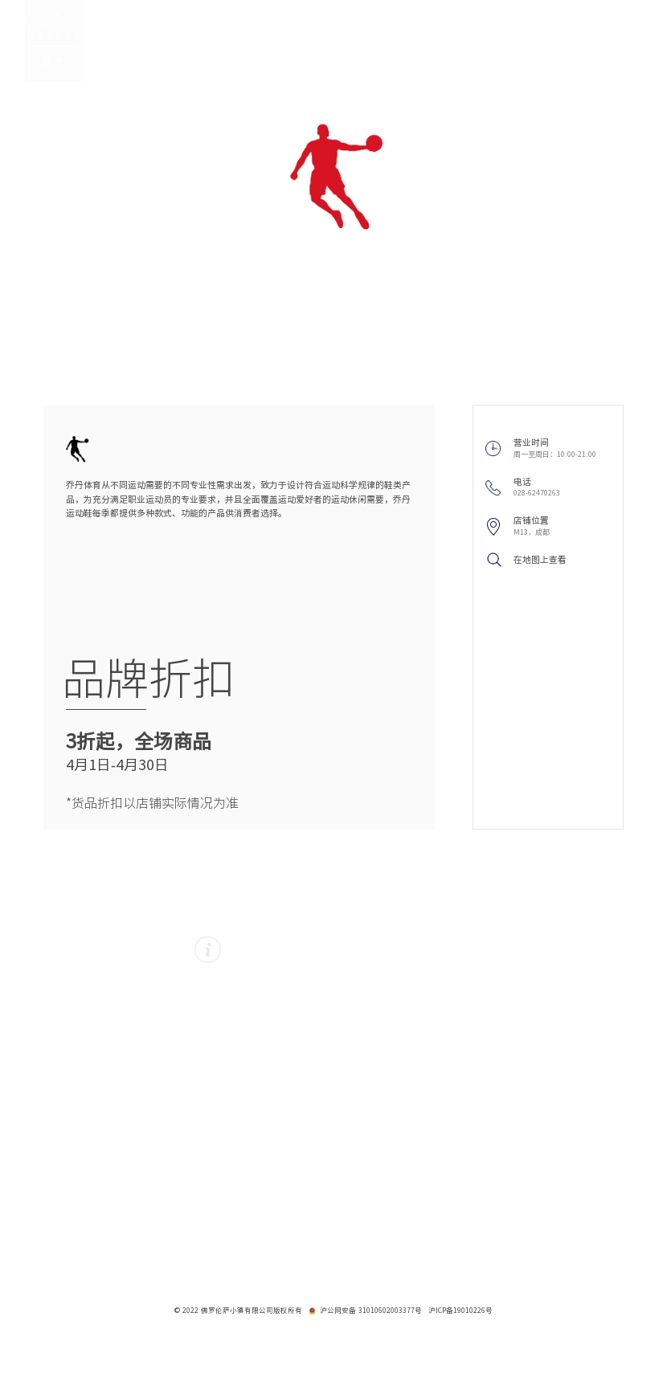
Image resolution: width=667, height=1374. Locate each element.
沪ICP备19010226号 (460, 1310)
